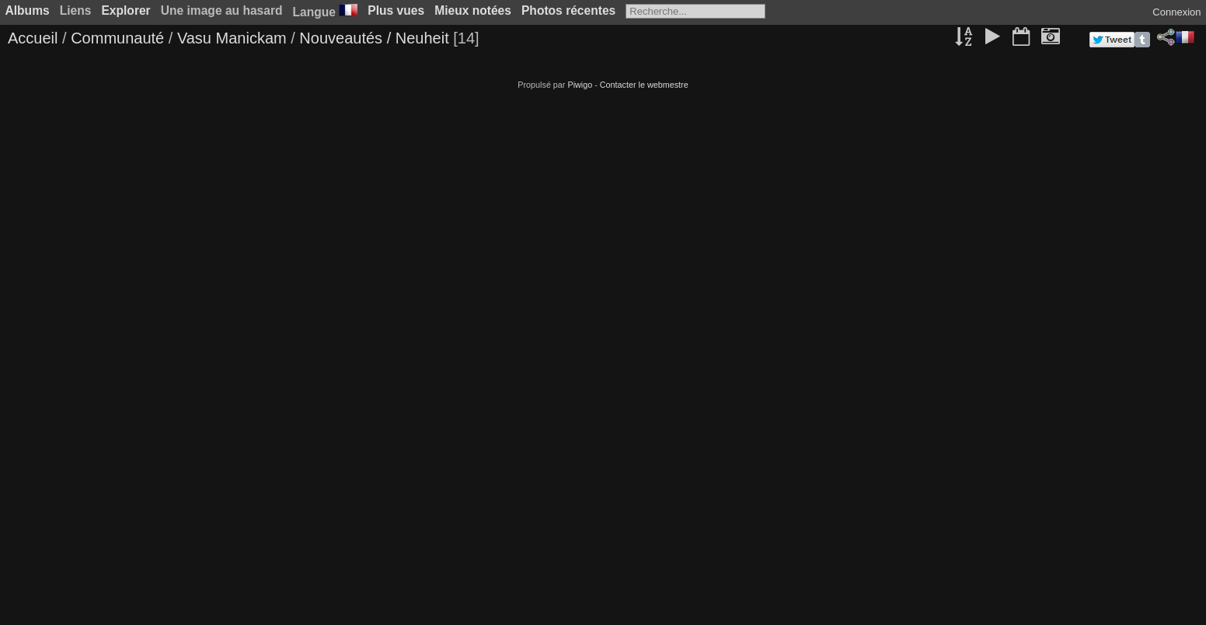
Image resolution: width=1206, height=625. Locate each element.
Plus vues (396, 10)
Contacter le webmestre (644, 84)
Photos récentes (568, 10)
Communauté (117, 38)
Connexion (1176, 12)
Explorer (125, 10)
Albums (27, 10)
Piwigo (579, 84)
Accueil (33, 38)
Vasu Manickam (232, 38)
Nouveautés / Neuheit (373, 38)
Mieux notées (472, 10)
